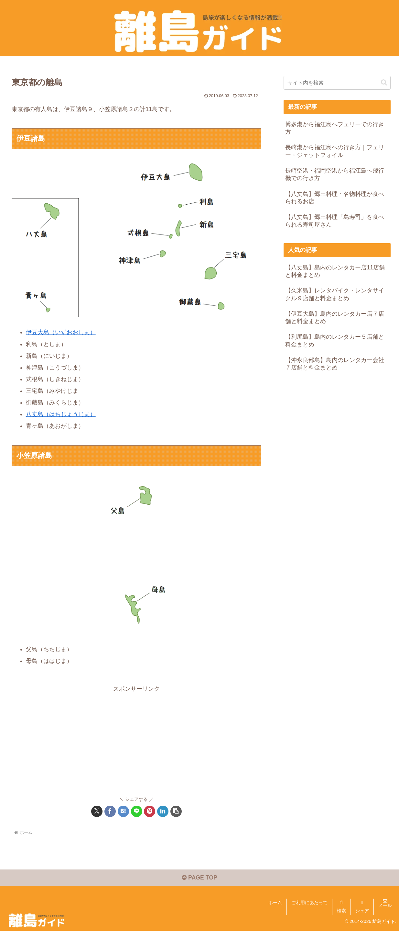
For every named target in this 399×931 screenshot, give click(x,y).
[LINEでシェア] (136, 811)
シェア (362, 911)
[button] (176, 811)
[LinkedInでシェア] (162, 811)
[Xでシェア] (96, 811)
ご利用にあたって (309, 902)
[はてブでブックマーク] (123, 811)
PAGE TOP (199, 878)
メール (385, 905)
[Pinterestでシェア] (149, 811)
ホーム (275, 902)
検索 (341, 911)
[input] (337, 83)
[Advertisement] (136, 739)
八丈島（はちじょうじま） (61, 414)
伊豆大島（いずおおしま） (61, 332)
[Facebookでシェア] (110, 811)
